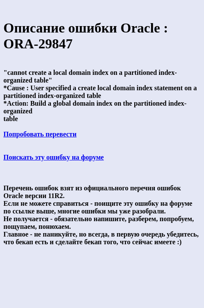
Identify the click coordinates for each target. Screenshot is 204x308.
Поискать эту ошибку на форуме (53, 157)
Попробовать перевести (40, 134)
